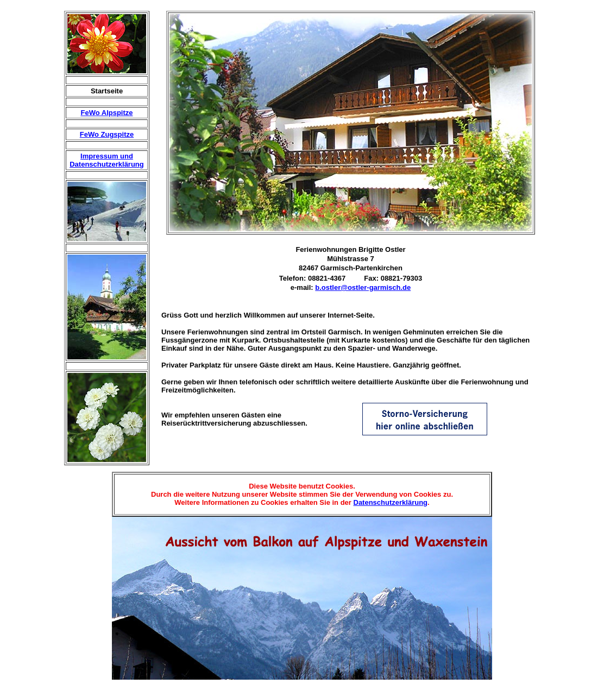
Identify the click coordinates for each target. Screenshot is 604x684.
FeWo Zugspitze (107, 134)
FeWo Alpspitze (106, 113)
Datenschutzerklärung (391, 502)
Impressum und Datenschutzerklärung (107, 160)
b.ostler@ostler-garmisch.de (363, 287)
